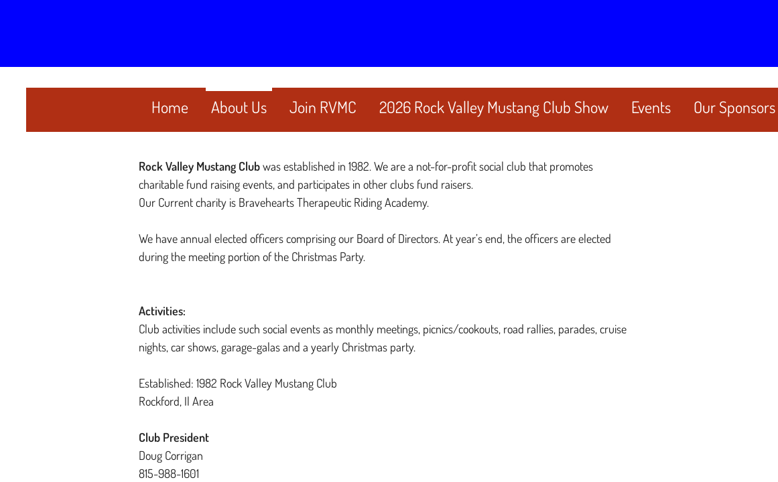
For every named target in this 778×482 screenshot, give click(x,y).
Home (169, 106)
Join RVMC (322, 106)
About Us (239, 106)
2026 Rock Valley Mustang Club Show (493, 106)
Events (651, 106)
